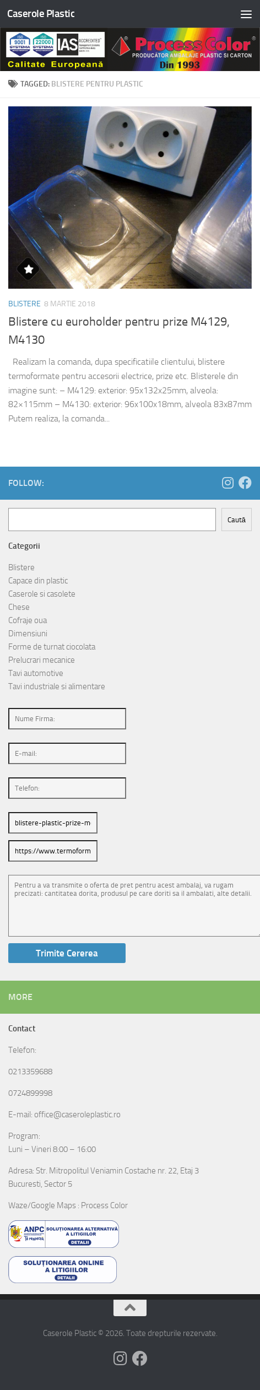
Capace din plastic (38, 581)
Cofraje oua (27, 620)
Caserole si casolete (41, 594)
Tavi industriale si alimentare (56, 686)
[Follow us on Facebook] (245, 482)
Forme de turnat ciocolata (51, 647)
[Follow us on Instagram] (227, 482)
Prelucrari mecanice (41, 660)
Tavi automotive (35, 673)
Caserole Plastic (40, 13)
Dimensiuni (27, 634)
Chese (19, 607)
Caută (237, 520)
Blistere (24, 304)
